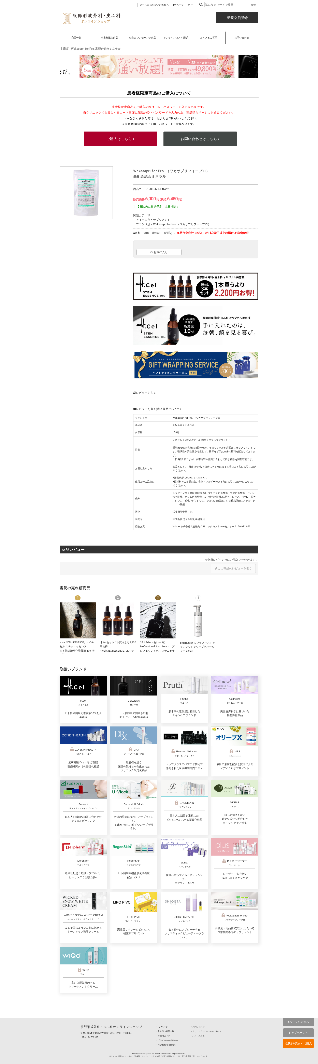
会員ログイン (215, 559)
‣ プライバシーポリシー (167, 1040)
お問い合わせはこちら (200, 139)
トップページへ (298, 1032)
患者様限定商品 (109, 37)
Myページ (178, 4)
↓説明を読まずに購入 (298, 1043)
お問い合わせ (241, 37)
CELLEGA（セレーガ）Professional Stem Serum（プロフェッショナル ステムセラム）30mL (157, 650)
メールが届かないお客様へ (154, 4)
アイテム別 (143, 219)
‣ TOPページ (162, 1027)
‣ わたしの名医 (198, 1036)
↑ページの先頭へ (298, 1022)
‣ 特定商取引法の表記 (166, 1045)
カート (191, 4)
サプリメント (161, 219)
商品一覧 (76, 37)
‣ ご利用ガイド (163, 1036)
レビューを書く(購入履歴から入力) (157, 409)
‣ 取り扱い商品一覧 (165, 1031)
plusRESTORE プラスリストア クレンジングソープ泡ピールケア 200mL (197, 647)
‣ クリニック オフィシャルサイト (206, 1031)
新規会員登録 (237, 18)
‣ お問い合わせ (198, 1027)
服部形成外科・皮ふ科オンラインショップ (111, 1027)
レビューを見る (144, 392)
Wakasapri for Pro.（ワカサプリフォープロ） (182, 224)
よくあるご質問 (208, 37)
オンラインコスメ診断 (175, 37)
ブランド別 (143, 224)
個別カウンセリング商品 (142, 37)
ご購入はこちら (120, 139)
